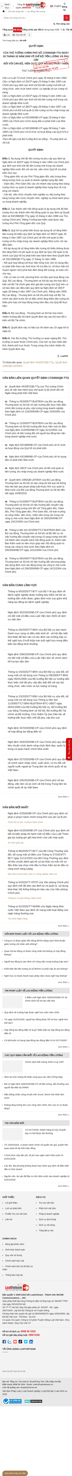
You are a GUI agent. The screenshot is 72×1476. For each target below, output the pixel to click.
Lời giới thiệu (11, 1203)
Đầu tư (32, 874)
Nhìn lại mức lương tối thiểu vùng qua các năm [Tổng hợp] (33, 1077)
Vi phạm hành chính (33, 822)
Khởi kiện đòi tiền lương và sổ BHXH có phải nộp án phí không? (36, 968)
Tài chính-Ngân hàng (17, 918)
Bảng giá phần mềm (14, 1244)
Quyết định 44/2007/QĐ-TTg (38, 362)
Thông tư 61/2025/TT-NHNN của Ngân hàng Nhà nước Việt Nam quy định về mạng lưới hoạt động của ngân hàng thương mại (38, 910)
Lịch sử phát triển (13, 1208)
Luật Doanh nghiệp (31, 1391)
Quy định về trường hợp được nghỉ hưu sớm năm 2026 (31, 1012)
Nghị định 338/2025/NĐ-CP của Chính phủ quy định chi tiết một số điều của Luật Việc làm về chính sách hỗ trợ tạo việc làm (37, 658)
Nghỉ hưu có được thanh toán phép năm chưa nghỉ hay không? (35, 976)
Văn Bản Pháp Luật (11, 1391)
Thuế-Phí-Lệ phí (15, 822)
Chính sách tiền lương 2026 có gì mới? (44, 1062)
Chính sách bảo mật (14, 1261)
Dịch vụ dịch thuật (47, 1219)
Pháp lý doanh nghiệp (49, 1214)
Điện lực (53, 874)
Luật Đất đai (47, 1391)
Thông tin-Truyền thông (19, 898)
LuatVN (62, 356)
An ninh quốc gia (16, 843)
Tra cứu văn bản (46, 1203)
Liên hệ (8, 1219)
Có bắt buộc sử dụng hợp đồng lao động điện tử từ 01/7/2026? (35, 1040)
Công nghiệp (42, 874)
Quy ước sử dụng (13, 1255)
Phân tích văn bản (47, 1208)
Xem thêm (64, 797)
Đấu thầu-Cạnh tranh (17, 874)
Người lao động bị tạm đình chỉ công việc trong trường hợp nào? (36, 961)
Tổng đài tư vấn (46, 1230)
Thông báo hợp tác (14, 1275)
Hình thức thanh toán (15, 1249)
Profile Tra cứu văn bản (16, 1214)
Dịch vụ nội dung (47, 1225)
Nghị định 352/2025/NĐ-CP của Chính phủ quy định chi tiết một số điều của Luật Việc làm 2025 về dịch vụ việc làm (37, 616)
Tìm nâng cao (61, 24)
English (54, 6)
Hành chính (36, 898)
